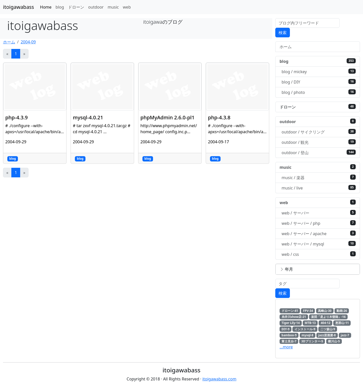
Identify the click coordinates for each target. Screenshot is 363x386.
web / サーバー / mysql (319, 244)
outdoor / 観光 (319, 142)
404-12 (325, 323)
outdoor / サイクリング (319, 132)
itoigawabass (18, 7)
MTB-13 (310, 323)
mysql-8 (307, 335)
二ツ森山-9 (327, 329)
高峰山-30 (324, 311)
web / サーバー (319, 213)
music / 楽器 (319, 177)
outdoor (96, 7)
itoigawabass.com (219, 379)
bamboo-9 (289, 335)
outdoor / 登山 (319, 152)
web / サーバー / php (319, 223)
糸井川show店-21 (294, 317)
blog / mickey (319, 71)
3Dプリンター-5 (312, 341)
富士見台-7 (289, 341)
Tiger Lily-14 (291, 323)
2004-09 (28, 42)
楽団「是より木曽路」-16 (328, 317)
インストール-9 (304, 329)
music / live (319, 188)
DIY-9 (286, 329)
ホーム (9, 42)
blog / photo (319, 92)
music (113, 7)
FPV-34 (308, 311)
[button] (318, 269)
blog (59, 7)
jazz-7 (345, 335)
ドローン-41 (290, 311)
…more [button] (286, 347)
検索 (283, 32)
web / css (319, 254)
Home (46, 7)
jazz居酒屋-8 (327, 335)
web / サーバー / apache (319, 233)
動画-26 (342, 311)
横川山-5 (334, 341)
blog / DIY (319, 82)
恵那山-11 (342, 323)
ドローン (76, 7)
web (127, 7)
